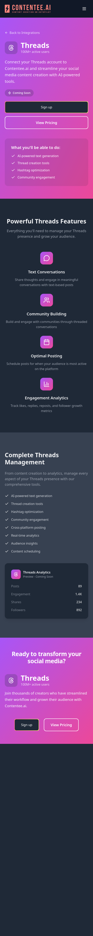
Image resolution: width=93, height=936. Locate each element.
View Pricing (46, 122)
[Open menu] (84, 9)
